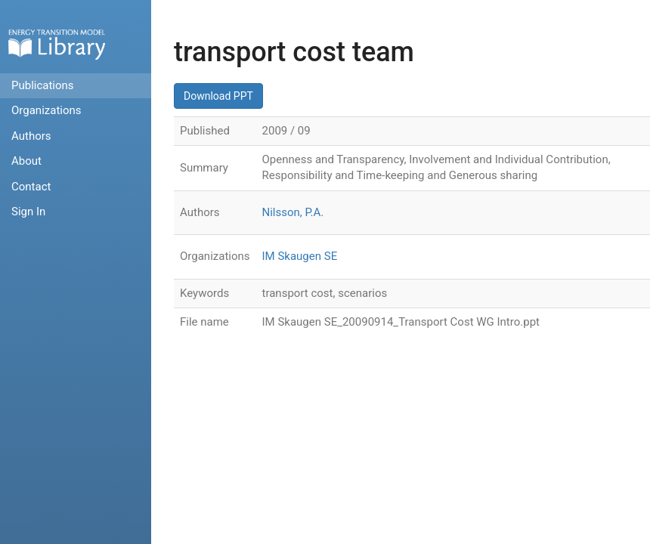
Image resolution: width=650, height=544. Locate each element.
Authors (31, 136)
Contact (31, 186)
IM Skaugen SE (300, 256)
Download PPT (218, 96)
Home (57, 44)
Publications (42, 85)
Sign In (28, 211)
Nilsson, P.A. (293, 212)
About (26, 161)
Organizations (46, 110)
